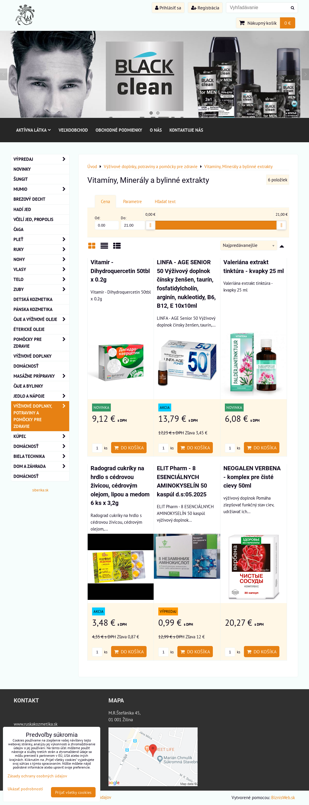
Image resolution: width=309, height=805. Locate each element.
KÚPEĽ (41, 436)
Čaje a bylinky (28, 386)
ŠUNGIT (20, 179)
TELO (41, 279)
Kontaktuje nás (186, 130)
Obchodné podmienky (119, 130)
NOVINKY (22, 169)
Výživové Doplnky (32, 356)
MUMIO (41, 189)
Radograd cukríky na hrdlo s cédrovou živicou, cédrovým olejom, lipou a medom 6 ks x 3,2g (120, 485)
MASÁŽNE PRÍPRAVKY (41, 376)
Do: (133, 222)
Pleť (41, 239)
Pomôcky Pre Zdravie (41, 342)
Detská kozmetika (32, 299)
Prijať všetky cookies (73, 792)
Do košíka (129, 448)
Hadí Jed (22, 209)
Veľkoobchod (73, 130)
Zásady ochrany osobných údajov (37, 776)
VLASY (41, 269)
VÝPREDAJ (41, 159)
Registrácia (205, 8)
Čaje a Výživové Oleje (41, 319)
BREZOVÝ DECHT (29, 199)
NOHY (41, 259)
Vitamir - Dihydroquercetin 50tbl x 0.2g (120, 271)
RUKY (41, 249)
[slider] (150, 225)
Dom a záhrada (41, 466)
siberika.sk (40, 490)
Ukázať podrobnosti (25, 788)
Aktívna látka (33, 130)
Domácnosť (26, 366)
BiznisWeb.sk (283, 797)
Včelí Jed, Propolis (33, 219)
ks (99, 448)
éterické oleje (29, 329)
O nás (156, 130)
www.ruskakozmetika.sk (35, 724)
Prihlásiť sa (168, 8)
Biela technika (41, 456)
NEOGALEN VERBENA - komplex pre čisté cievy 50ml (252, 477)
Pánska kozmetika (32, 309)
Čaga (18, 229)
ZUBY (41, 289)
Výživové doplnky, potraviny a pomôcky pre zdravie (41, 416)
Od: (107, 222)
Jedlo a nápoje (41, 396)
